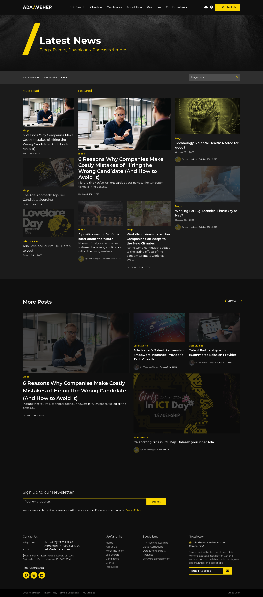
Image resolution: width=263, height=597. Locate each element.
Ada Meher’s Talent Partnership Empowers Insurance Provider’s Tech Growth (158, 355)
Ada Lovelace (31, 77)
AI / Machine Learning (156, 542)
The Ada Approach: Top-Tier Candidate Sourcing (44, 197)
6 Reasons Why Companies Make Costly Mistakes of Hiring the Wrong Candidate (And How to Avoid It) (121, 168)
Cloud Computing (153, 546)
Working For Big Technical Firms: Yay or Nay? (206, 213)
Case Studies (50, 77)
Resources (154, 7)
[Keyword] (211, 77)
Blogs (64, 77)
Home (109, 542)
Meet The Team (115, 550)
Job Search (77, 7)
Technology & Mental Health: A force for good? (207, 145)
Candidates (114, 7)
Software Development (156, 558)
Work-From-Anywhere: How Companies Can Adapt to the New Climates (149, 239)
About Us (133, 7)
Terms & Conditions (69, 592)
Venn (237, 592)
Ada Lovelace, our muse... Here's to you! (47, 248)
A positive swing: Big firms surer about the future (98, 237)
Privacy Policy (133, 510)
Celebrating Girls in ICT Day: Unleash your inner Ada (174, 442)
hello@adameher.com (57, 549)
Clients (94, 7)
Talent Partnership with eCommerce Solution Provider (212, 353)
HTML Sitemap (87, 592)
